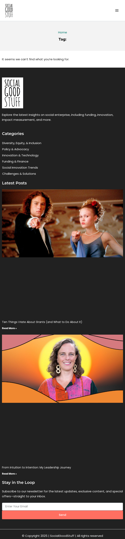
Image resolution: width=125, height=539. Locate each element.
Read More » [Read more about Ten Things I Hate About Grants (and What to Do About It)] (9, 328)
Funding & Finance (15, 161)
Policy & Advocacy (15, 149)
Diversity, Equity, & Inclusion (21, 143)
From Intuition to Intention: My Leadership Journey (36, 467)
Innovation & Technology (20, 155)
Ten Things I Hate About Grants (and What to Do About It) (42, 322)
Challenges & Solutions (19, 174)
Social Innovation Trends (20, 167)
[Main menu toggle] (117, 10)
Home (62, 32)
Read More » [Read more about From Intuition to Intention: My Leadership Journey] (9, 473)
